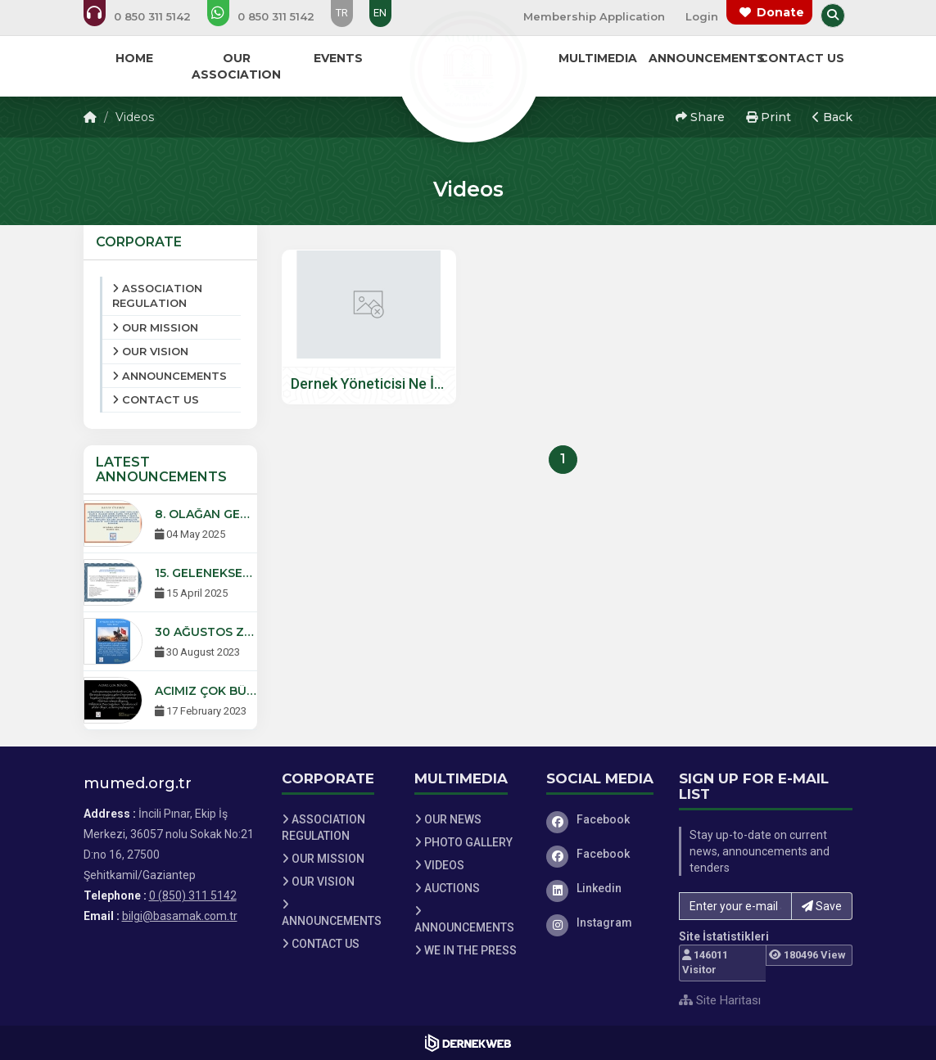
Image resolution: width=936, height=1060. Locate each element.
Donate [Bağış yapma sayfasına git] (780, 12)
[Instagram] (600, 922)
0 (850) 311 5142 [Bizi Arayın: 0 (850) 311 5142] (193, 895)
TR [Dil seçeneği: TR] (342, 13)
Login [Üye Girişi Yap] (701, 16)
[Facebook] (600, 819)
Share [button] (700, 117)
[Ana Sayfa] (468, 68)
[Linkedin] (600, 888)
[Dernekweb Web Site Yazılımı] (468, 1043)
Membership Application (594, 16)
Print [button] (768, 117)
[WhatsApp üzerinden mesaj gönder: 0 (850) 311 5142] (271, 16)
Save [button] (822, 906)
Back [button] (832, 117)
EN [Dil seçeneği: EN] (380, 13)
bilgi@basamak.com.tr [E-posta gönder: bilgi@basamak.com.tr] (179, 915)
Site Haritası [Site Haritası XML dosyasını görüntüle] (720, 1000)
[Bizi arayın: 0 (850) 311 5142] (148, 16)
